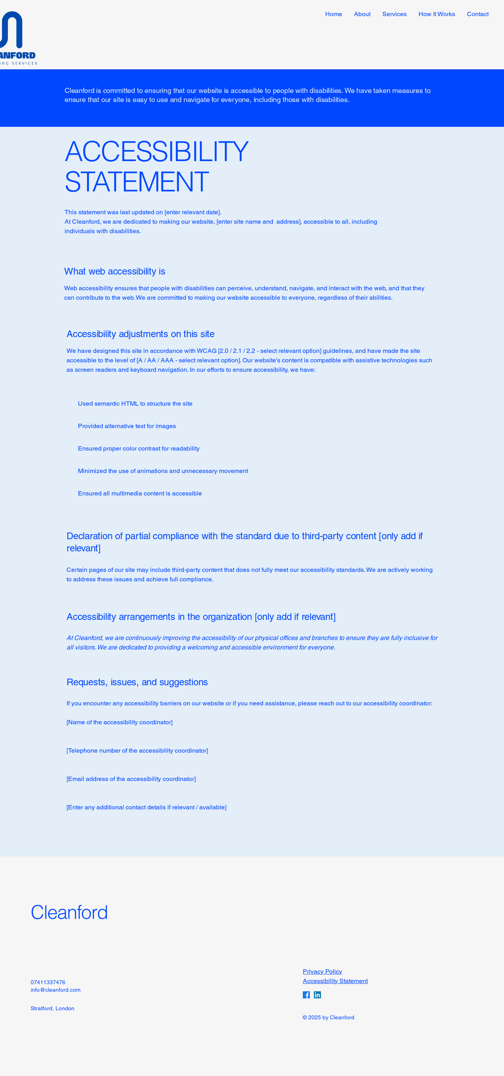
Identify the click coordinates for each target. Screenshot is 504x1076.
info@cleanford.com (56, 990)
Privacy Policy (322, 971)
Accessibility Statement (335, 981)
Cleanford (69, 912)
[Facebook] (306, 994)
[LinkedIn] (317, 994)
